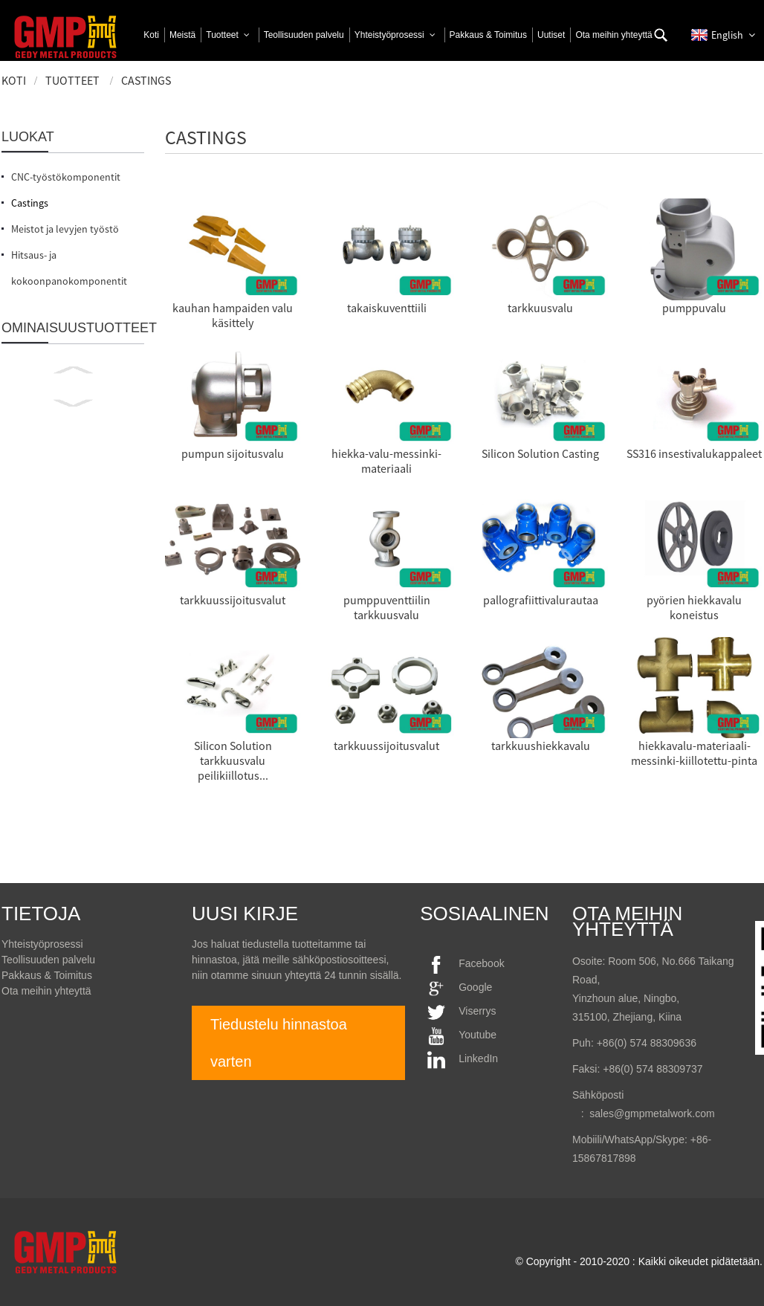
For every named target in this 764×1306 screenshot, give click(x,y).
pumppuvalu (694, 307)
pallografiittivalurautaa (540, 599)
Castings (146, 80)
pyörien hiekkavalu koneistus (694, 607)
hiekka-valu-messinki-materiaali (386, 461)
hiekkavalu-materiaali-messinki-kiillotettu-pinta (694, 753)
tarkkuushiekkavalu (540, 745)
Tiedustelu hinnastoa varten (278, 1043)
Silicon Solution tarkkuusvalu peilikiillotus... (233, 760)
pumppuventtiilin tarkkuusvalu (386, 607)
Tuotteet (72, 80)
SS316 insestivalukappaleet (694, 453)
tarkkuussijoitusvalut (232, 599)
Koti (13, 80)
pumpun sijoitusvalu (232, 453)
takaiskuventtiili (387, 307)
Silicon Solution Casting (540, 453)
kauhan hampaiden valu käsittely (232, 315)
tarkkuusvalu (540, 307)
